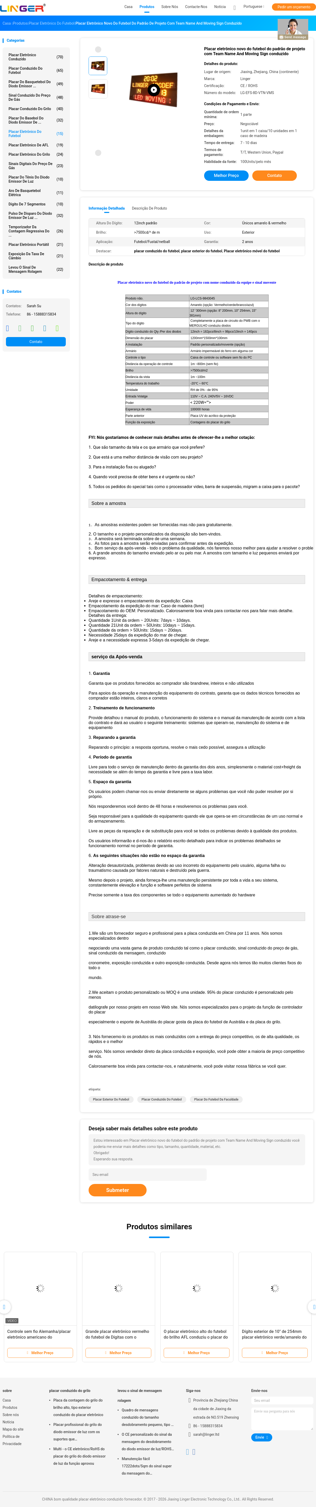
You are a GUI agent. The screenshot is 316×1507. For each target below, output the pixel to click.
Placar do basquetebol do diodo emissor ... (36, 84)
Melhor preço (226, 175)
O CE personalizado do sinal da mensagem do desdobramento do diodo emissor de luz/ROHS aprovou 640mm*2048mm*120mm (147, 1442)
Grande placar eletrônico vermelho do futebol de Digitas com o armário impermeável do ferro (117, 1337)
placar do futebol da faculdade (216, 1099)
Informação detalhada (107, 208)
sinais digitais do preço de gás (36, 166)
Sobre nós (11, 1415)
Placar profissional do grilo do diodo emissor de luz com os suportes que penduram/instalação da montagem (77, 1433)
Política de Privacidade (12, 1440)
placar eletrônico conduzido (36, 57)
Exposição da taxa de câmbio (36, 256)
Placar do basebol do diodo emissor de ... (36, 120)
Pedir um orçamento (294, 7)
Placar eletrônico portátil (36, 244)
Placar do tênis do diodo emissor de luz (36, 179)
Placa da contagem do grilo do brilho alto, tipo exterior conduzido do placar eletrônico (78, 1407)
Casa (7, 1400)
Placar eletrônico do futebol (36, 134)
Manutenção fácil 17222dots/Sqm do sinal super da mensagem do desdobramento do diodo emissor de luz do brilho (147, 1467)
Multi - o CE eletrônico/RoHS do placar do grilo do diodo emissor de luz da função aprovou (79, 1456)
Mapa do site (13, 1429)
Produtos (10, 1407)
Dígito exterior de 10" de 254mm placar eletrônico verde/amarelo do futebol (274, 1337)
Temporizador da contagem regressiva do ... (36, 231)
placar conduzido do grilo (36, 108)
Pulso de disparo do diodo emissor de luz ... (36, 215)
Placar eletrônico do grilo (36, 154)
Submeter (117, 1190)
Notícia (8, 1422)
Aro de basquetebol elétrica (36, 193)
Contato (36, 342)
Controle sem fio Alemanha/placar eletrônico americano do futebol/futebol (39, 1337)
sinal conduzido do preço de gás (36, 97)
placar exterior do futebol (111, 1099)
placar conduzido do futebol (36, 70)
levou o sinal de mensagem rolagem (36, 269)
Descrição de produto (149, 208)
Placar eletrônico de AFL (36, 145)
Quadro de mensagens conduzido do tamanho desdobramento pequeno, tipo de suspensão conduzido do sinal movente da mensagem (148, 1418)
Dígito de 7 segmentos (36, 204)
